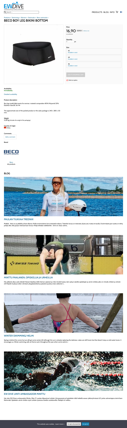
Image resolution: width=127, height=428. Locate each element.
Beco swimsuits (42, 18)
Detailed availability (10, 94)
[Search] (21, 12)
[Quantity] (70, 42)
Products (97, 12)
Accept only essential (74, 424)
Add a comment (10, 137)
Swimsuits (32, 18)
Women (24, 18)
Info (112, 12)
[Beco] (11, 156)
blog (106, 12)
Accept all (85, 424)
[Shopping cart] (118, 12)
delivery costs (86, 30)
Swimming (16, 18)
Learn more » (59, 424)
